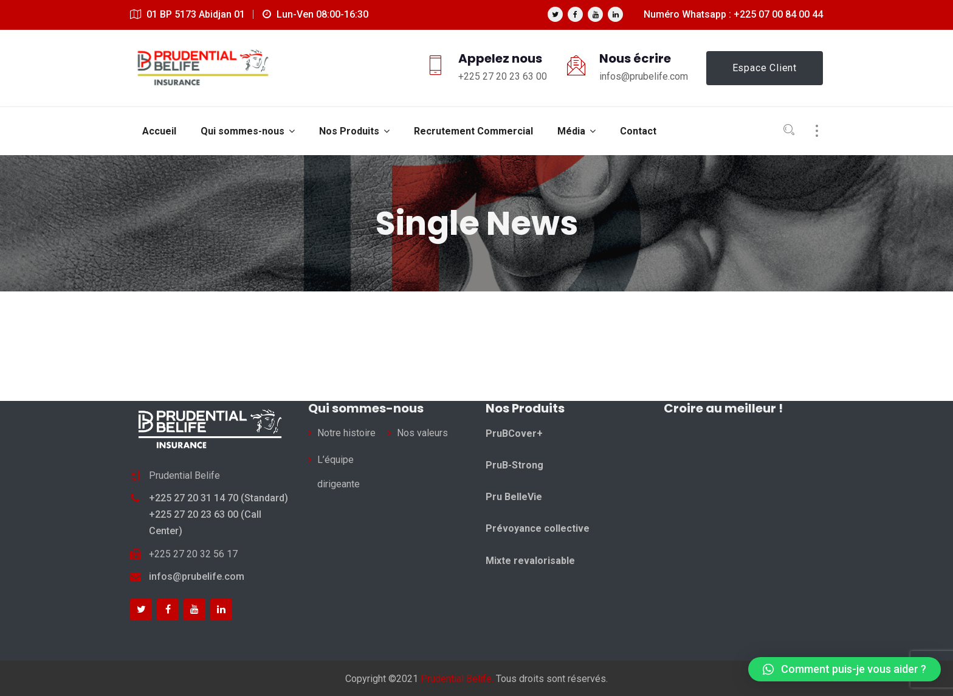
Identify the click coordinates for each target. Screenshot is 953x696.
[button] (844, 669)
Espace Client (764, 68)
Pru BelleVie (514, 497)
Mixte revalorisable (530, 560)
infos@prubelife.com (196, 576)
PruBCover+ (514, 433)
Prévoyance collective (538, 528)
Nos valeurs (422, 433)
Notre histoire (346, 433)
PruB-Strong (514, 465)
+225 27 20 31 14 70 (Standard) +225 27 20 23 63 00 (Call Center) (218, 514)
